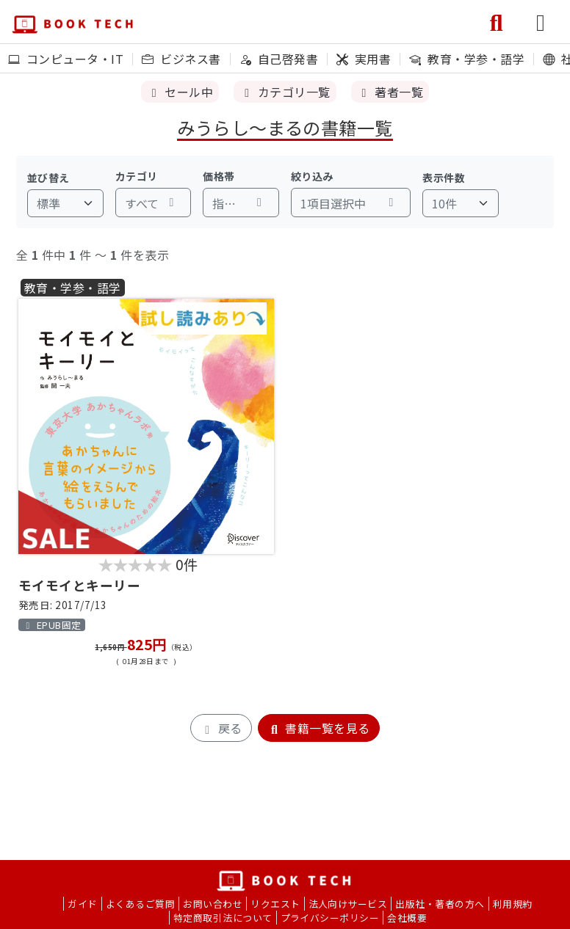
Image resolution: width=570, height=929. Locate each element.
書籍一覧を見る (318, 728)
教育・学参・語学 (466, 59)
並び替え (48, 177)
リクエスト (275, 904)
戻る (221, 728)
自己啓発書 (278, 59)
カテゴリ (136, 176)
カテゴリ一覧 (284, 92)
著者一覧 (390, 92)
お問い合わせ (212, 904)
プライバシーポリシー (330, 918)
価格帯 (218, 176)
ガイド (82, 904)
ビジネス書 (181, 59)
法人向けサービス (348, 904)
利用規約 (513, 904)
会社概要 (407, 918)
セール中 (180, 92)
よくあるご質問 (140, 904)
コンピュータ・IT (65, 59)
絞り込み (312, 176)
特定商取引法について (223, 918)
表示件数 (443, 177)
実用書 (363, 59)
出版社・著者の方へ (439, 904)
